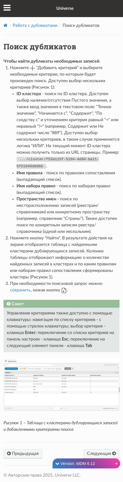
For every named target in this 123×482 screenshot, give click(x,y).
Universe (65, 8)
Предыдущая (23, 453)
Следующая (101, 453)
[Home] (6, 25)
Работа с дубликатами (35, 25)
